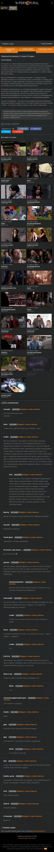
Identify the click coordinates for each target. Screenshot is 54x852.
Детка (29, 180)
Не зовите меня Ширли (34, 352)
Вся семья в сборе (7, 374)
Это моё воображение (34, 223)
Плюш (3, 223)
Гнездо (29, 309)
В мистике (4, 266)
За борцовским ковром (8, 309)
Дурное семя (5, 180)
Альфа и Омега (6, 395)
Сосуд (29, 288)
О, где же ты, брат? (7, 245)
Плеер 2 (13, 8)
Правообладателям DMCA (27, 838)
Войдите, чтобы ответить (30, 409)
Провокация (5, 331)
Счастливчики (31, 374)
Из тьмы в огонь (6, 159)
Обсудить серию (7, 44)
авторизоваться (39, 831)
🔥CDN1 (4, 8)
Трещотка (4, 352)
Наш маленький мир (33, 202)
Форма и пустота (32, 159)
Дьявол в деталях (32, 245)
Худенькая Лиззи (6, 202)
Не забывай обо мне (33, 266)
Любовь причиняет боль (8, 288)
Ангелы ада (30, 331)
